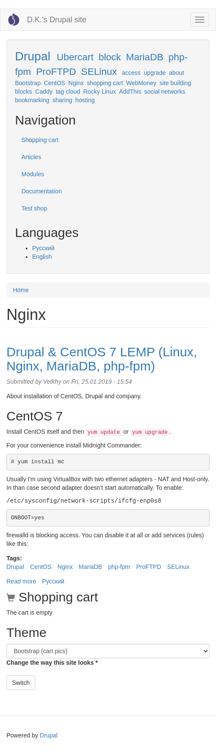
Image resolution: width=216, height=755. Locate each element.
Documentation (41, 191)
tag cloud (68, 91)
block (110, 57)
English (42, 256)
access (131, 72)
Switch (21, 682)
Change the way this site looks (52, 662)
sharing (62, 100)
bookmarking (32, 100)
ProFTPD (56, 71)
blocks (23, 91)
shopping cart (105, 83)
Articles (31, 157)
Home (21, 290)
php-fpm (119, 566)
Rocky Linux (99, 91)
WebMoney (141, 83)
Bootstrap (28, 83)
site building (175, 83)
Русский (43, 248)
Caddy (43, 91)
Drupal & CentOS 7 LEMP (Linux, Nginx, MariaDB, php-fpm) (101, 359)
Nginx (76, 83)
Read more (21, 581)
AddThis (130, 91)
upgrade (155, 72)
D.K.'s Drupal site (56, 19)
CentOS (54, 83)
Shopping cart (39, 139)
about (176, 72)
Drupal (32, 56)
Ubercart (75, 57)
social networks (165, 91)
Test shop (34, 208)
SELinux (99, 71)
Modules (32, 174)
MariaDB (144, 57)
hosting (85, 100)
